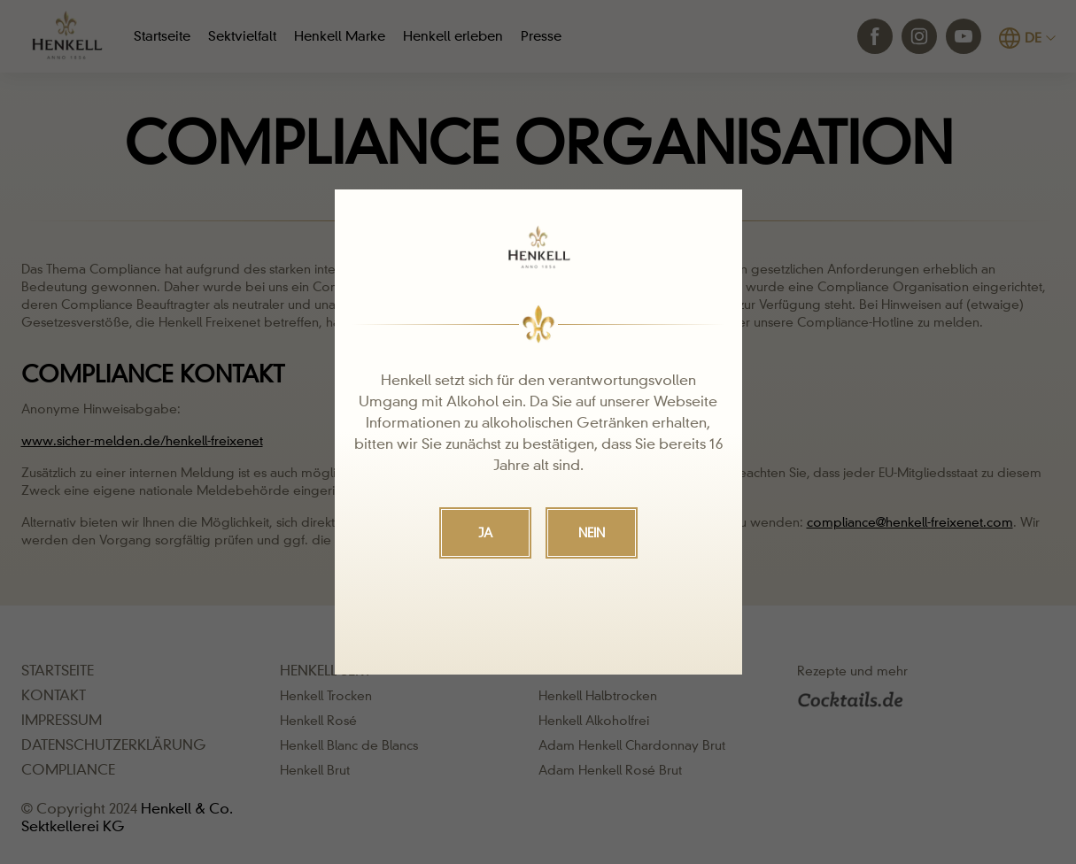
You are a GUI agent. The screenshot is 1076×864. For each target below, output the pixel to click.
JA (485, 533)
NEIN (591, 533)
